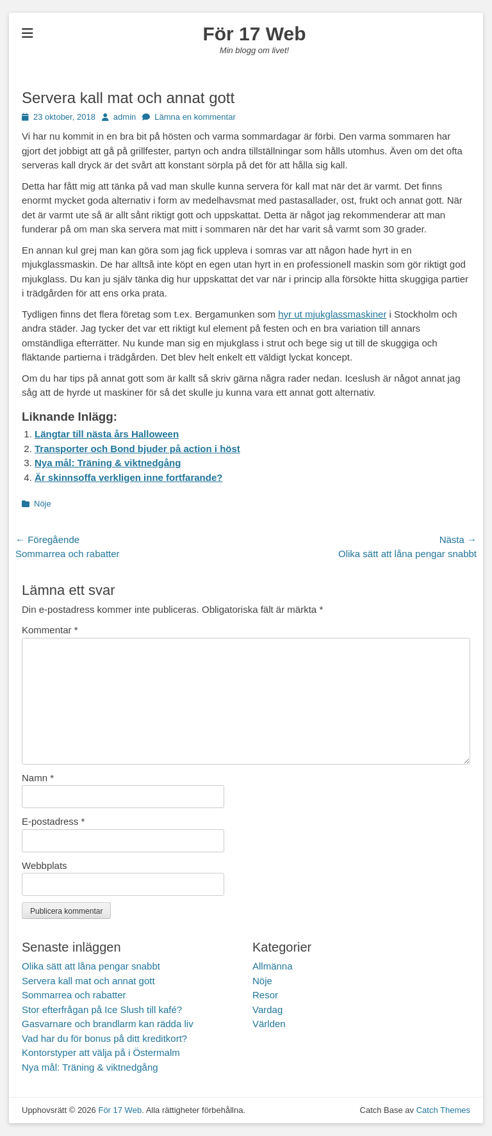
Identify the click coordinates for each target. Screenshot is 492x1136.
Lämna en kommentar (194, 117)
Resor (265, 994)
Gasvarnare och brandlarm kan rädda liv (107, 1023)
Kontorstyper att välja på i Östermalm (101, 1052)
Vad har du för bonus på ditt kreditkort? (104, 1038)
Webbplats (44, 865)
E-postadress (53, 821)
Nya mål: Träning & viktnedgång (108, 462)
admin (124, 117)
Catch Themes (443, 1110)
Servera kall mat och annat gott (88, 980)
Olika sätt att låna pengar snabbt (91, 966)
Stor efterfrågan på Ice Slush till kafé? (102, 1009)
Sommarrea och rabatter (74, 994)
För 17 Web (254, 33)
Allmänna (272, 966)
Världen (269, 1023)
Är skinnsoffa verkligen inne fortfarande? (128, 477)
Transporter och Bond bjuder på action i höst (137, 448)
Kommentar (50, 629)
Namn (38, 777)
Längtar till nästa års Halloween (107, 433)
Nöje (42, 503)
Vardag (267, 1009)
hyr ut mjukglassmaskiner (332, 314)
